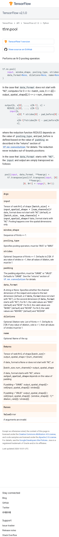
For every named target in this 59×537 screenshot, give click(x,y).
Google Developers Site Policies (33, 440)
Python (46, 23)
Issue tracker (8, 525)
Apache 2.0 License (47, 437)
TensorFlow (7, 23)
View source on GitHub (18, 49)
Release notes (9, 530)
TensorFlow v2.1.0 (14, 13)
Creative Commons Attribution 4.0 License (37, 434)
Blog (4, 498)
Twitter (5, 507)
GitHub (5, 503)
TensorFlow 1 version (17, 41)
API (18, 23)
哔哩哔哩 (6, 512)
